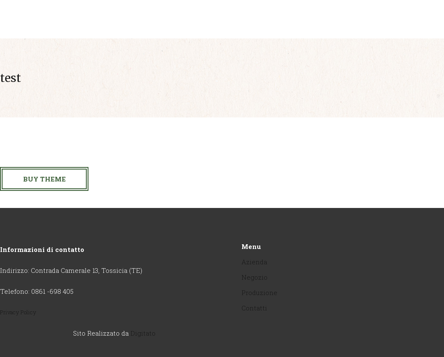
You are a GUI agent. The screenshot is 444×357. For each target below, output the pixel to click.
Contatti (254, 308)
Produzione (259, 292)
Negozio (254, 277)
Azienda (254, 262)
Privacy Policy (18, 312)
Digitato (143, 333)
